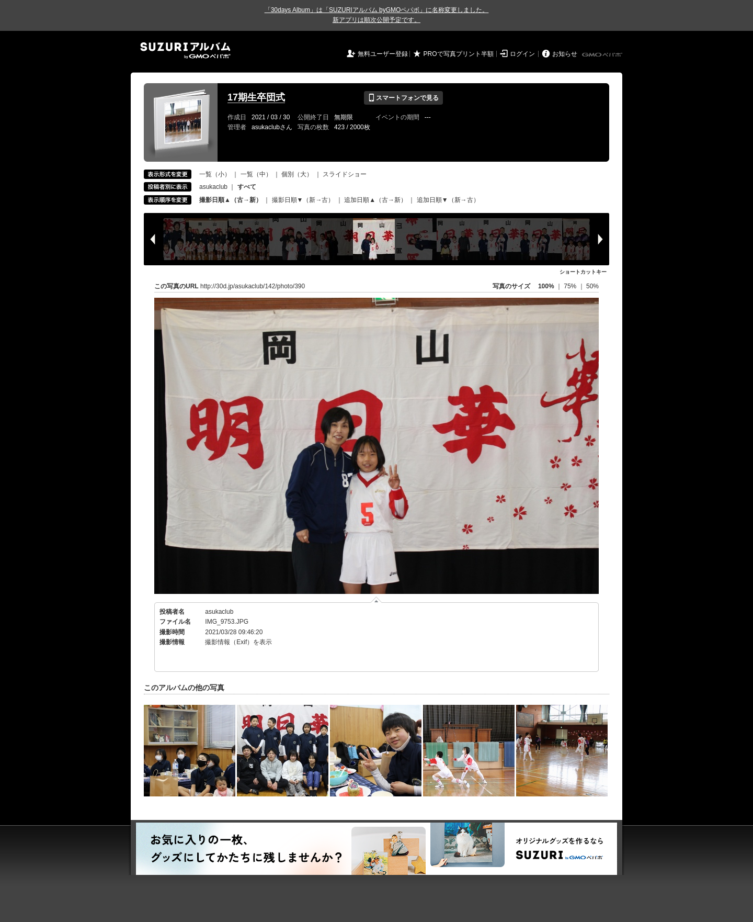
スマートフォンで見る (403, 98)
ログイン (522, 54)
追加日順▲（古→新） (375, 200)
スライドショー (345, 174)
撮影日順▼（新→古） (303, 200)
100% (546, 286)
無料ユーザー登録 (383, 54)
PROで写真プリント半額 (459, 54)
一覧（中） (256, 174)
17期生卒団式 (256, 97)
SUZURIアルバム (185, 50)
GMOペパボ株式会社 (603, 55)
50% (592, 286)
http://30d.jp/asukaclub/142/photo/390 (252, 286)
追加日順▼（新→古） (448, 200)
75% (571, 286)
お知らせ (564, 54)
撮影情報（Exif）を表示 (238, 642)
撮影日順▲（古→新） (230, 200)
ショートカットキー (583, 272)
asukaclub (213, 186)
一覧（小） (215, 174)
